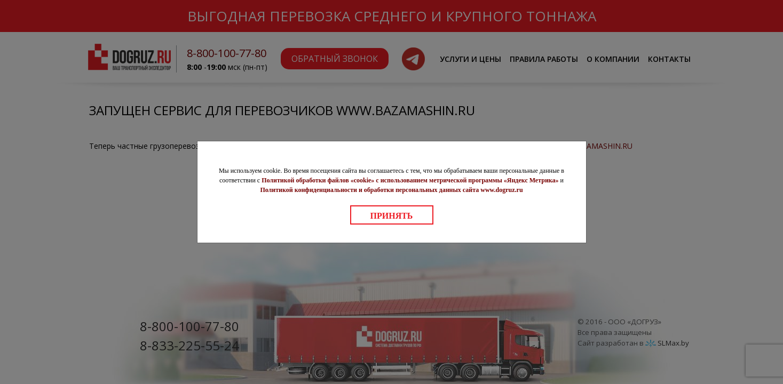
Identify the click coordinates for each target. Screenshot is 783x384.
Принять (391, 215)
